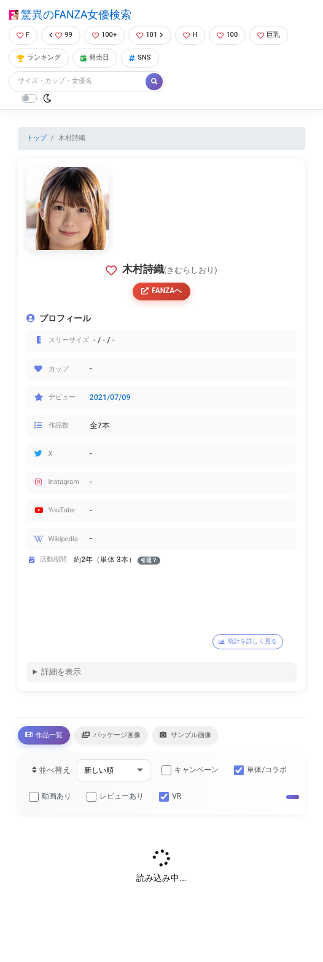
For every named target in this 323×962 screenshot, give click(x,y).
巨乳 (268, 35)
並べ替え (51, 770)
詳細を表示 (61, 671)
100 (227, 35)
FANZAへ (161, 290)
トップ (36, 138)
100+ (104, 35)
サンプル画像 (185, 734)
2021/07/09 (110, 397)
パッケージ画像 (111, 734)
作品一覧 (44, 734)
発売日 (94, 57)
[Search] (78, 81)
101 (149, 35)
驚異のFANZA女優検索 (70, 15)
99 (60, 35)
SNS (140, 57)
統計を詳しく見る (248, 641)
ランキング (39, 57)
